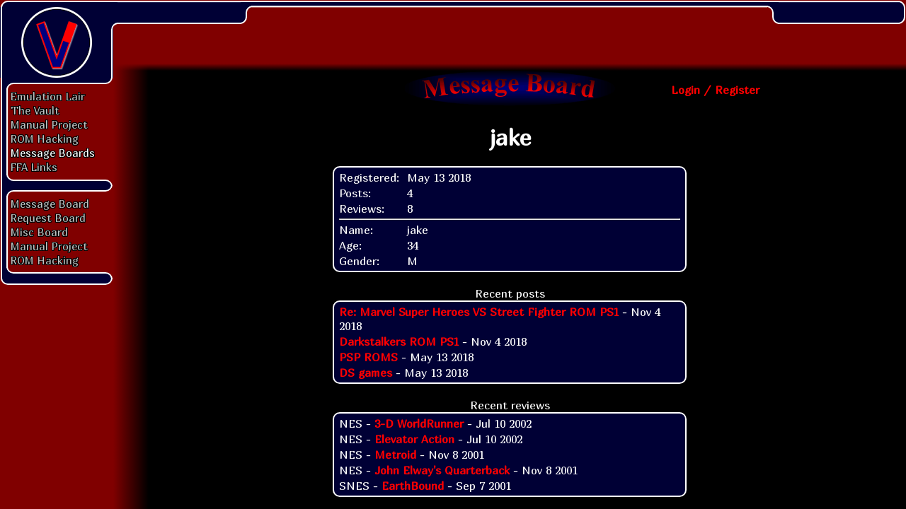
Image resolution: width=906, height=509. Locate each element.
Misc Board (39, 232)
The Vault (35, 110)
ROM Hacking (45, 138)
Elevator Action (414, 439)
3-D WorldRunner (419, 423)
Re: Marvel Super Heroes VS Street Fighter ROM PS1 (479, 312)
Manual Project (49, 124)
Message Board (50, 203)
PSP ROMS (368, 357)
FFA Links (34, 166)
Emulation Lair (48, 96)
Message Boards (53, 152)
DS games (365, 372)
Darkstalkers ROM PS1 (399, 341)
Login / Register (715, 90)
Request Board (48, 217)
